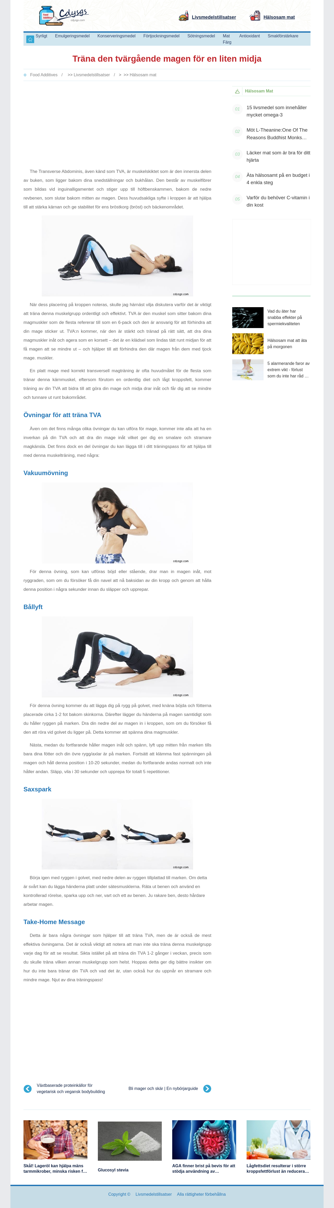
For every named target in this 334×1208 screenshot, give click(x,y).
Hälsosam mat (143, 75)
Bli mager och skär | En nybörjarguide (163, 1088)
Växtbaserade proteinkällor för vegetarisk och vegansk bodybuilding (71, 1088)
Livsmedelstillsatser (92, 75)
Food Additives (43, 75)
